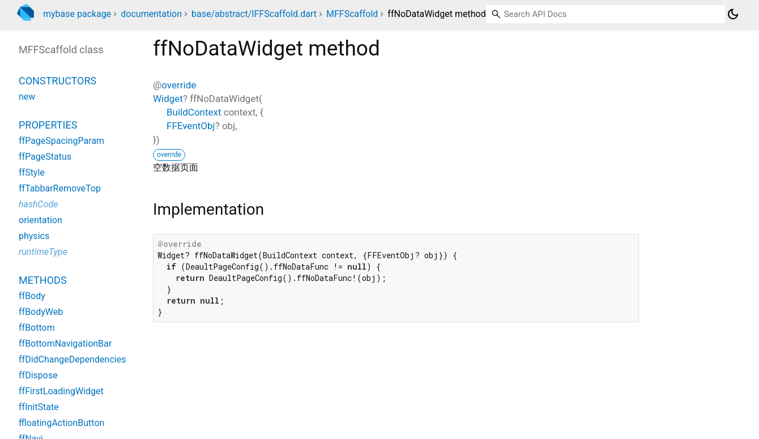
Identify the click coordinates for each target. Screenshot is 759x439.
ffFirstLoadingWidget (61, 391)
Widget (168, 98)
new (27, 96)
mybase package (77, 13)
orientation (40, 220)
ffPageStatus (45, 156)
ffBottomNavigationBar (65, 343)
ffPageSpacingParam (61, 140)
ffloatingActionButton (61, 422)
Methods (43, 280)
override (178, 85)
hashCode (38, 204)
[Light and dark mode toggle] (733, 14)
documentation (151, 13)
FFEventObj (191, 125)
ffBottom (37, 327)
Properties (48, 125)
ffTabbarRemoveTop (60, 188)
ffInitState (39, 407)
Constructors (57, 81)
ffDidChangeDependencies (72, 359)
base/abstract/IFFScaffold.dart (254, 13)
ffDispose (38, 375)
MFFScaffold (352, 13)
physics (34, 236)
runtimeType (43, 251)
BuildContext (194, 112)
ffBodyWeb (41, 311)
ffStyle (32, 172)
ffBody (32, 296)
